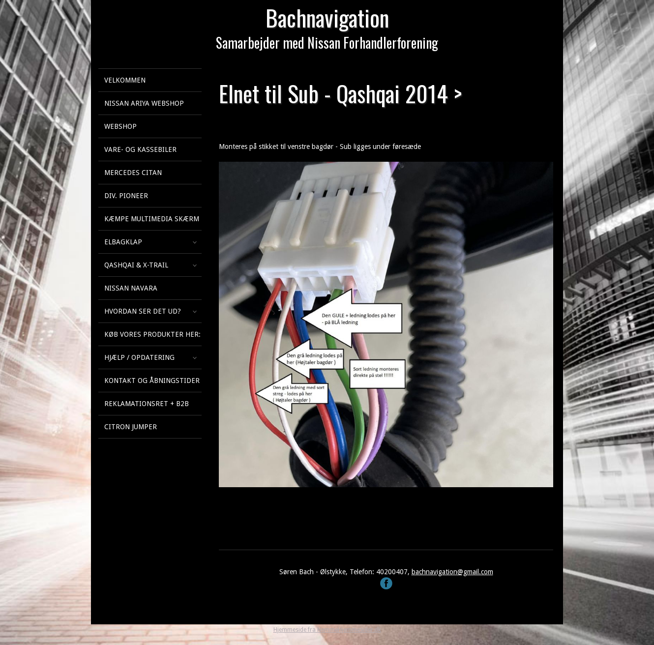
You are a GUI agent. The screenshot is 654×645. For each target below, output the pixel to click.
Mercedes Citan (133, 172)
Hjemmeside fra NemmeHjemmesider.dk (327, 629)
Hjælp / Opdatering (139, 357)
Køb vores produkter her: (152, 334)
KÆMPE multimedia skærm (151, 219)
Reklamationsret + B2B (146, 404)
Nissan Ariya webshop (144, 103)
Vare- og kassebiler (140, 149)
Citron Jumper (130, 427)
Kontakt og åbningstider (152, 380)
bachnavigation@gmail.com (452, 572)
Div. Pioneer (126, 196)
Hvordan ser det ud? (142, 311)
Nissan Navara (130, 288)
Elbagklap (123, 242)
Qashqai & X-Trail (136, 265)
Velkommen (125, 80)
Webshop (120, 126)
